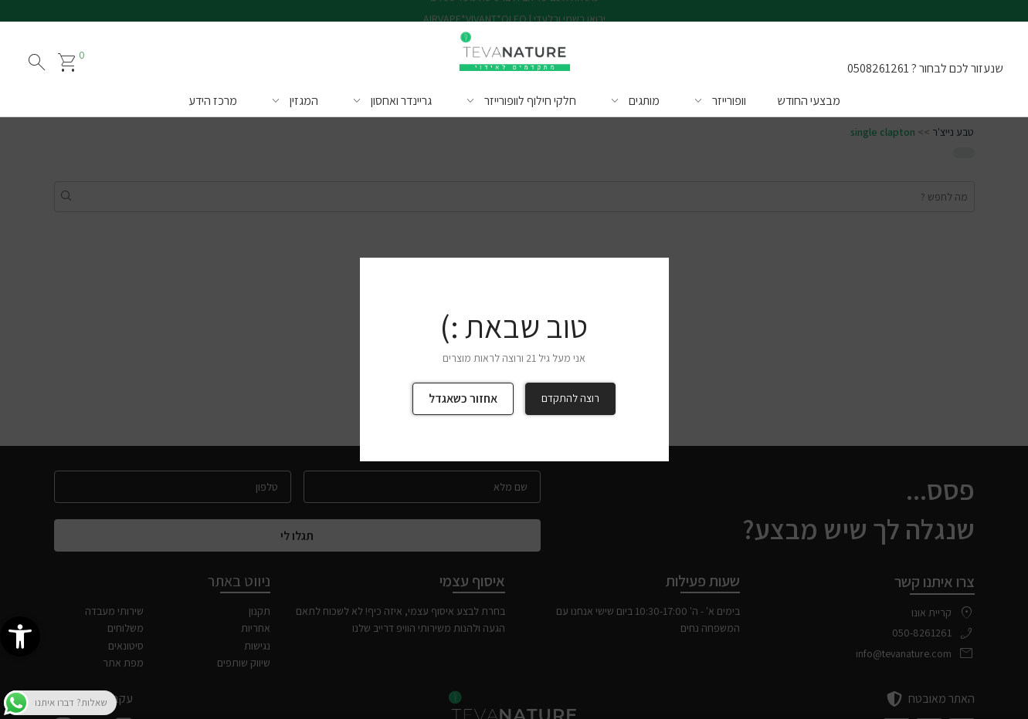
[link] (20, 636)
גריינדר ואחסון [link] (401, 101)
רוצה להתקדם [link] (570, 398)
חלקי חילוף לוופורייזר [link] (530, 101)
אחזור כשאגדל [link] (463, 398)
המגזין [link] (304, 101)
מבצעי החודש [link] (808, 101)
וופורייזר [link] (729, 101)
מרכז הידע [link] (212, 101)
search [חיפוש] (37, 62)
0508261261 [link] (878, 68)
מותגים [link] (644, 101)
